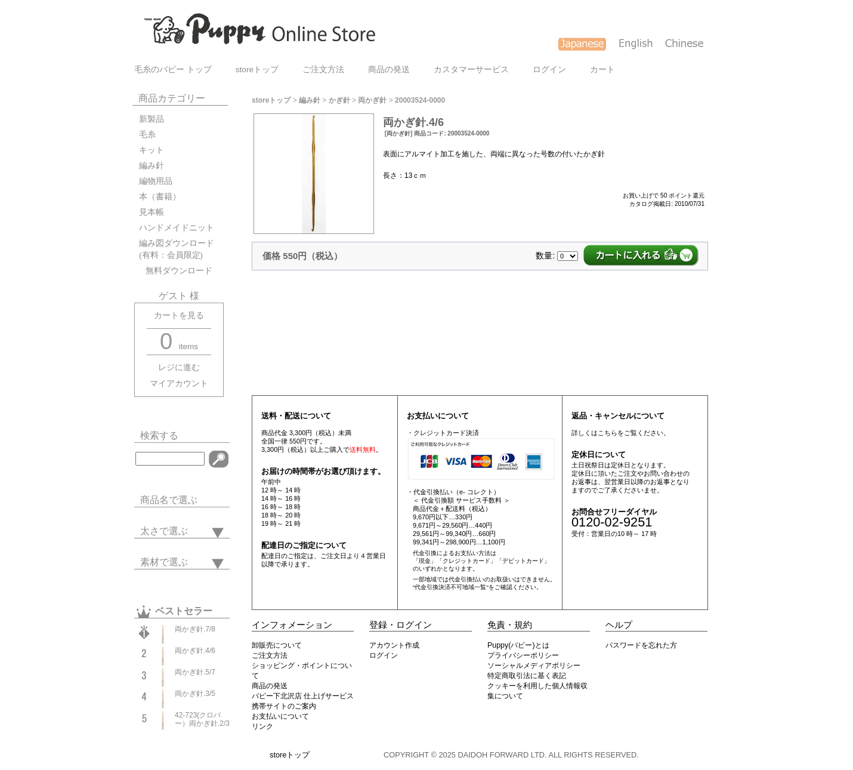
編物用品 (155, 181)
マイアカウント (179, 383)
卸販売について (277, 645)
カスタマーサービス (471, 69)
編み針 (151, 165)
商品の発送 (389, 69)
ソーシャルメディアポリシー (533, 665)
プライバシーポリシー (523, 655)
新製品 (151, 119)
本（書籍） (160, 196)
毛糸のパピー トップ (173, 69)
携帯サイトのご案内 (284, 706)
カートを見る (179, 315)
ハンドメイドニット (176, 227)
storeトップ (257, 69)
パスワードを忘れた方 (641, 645)
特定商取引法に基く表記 (526, 676)
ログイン (549, 69)
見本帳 (151, 212)
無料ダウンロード (175, 270)
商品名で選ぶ (168, 500)
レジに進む (179, 367)
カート (602, 69)
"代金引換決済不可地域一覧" (451, 587)
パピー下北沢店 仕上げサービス (303, 696)
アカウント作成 (394, 645)
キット (151, 150)
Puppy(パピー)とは (518, 645)
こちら (607, 432)
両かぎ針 (372, 100)
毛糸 (147, 134)
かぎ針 (339, 100)
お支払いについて (280, 716)
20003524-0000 (420, 100)
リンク (262, 726)
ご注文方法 (323, 69)
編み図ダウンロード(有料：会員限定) (176, 249)
